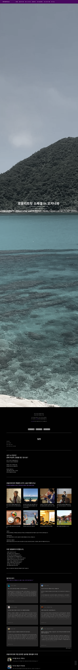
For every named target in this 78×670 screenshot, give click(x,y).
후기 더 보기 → (69, 648)
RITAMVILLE (6, 1)
